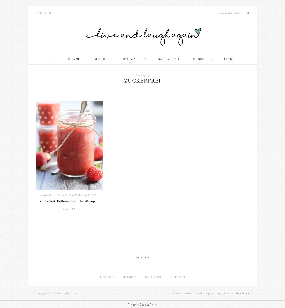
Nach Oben (242, 293)
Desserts (46, 194)
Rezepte (100, 58)
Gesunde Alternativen (83, 194)
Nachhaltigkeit (169, 58)
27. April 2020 (69, 208)
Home (52, 58)
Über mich (75, 58)
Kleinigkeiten (203, 58)
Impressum (177, 293)
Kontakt (230, 58)
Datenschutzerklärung (197, 293)
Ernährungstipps (134, 58)
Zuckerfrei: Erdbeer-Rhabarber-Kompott (69, 201)
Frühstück (61, 194)
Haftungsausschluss (222, 293)
